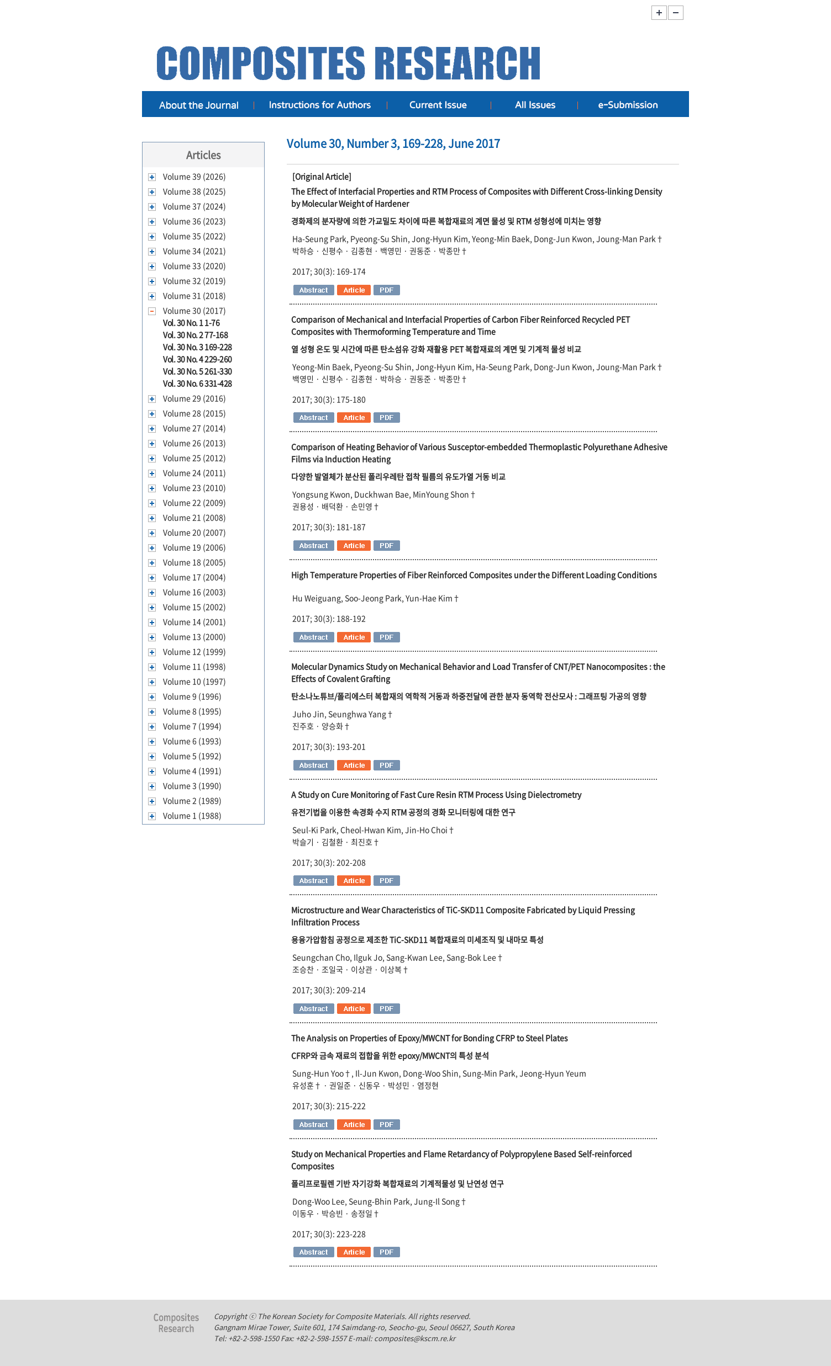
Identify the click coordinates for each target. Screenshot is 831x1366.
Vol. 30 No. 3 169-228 (197, 346)
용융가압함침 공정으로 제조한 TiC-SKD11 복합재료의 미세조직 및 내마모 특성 (417, 939)
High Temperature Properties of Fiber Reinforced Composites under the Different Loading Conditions (474, 574)
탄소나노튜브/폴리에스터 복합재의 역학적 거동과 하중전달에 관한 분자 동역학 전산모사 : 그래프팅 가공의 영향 (468, 695)
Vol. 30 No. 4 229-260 (197, 358)
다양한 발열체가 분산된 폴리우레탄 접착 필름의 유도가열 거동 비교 (398, 476)
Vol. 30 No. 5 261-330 (197, 370)
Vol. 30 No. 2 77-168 (195, 334)
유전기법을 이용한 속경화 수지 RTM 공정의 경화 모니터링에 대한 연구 (403, 811)
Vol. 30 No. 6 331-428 (197, 383)
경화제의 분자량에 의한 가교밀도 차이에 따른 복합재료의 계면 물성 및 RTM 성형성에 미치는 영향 (446, 220)
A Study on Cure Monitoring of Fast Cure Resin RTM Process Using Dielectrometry (436, 794)
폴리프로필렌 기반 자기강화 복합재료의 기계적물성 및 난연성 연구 (397, 1183)
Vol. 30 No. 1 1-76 (191, 322)
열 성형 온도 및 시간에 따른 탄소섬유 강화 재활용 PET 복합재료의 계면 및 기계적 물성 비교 (436, 348)
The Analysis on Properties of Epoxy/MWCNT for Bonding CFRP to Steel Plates (429, 1037)
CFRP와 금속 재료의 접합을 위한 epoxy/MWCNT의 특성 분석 (390, 1055)
